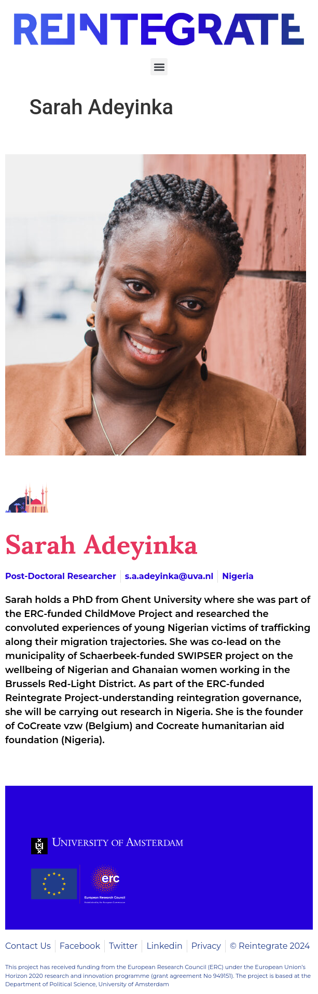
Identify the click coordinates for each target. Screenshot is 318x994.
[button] (159, 66)
